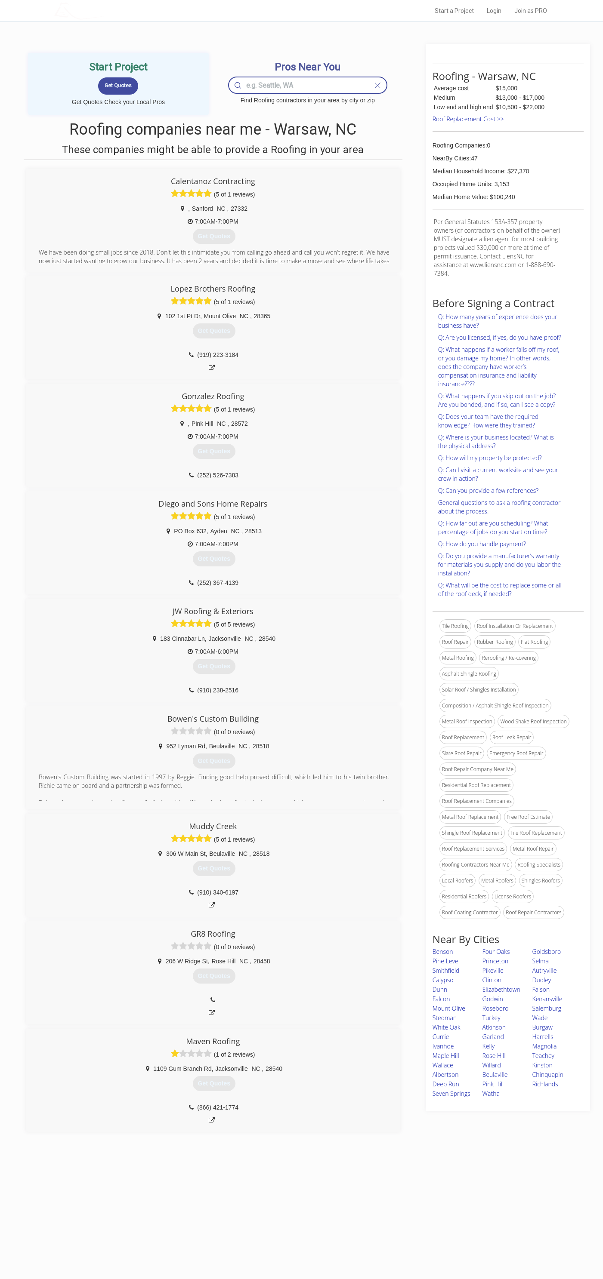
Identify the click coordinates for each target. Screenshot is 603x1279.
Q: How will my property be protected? (490, 458)
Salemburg (547, 1008)
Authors (410, 1226)
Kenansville (547, 999)
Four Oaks (496, 951)
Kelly (488, 1046)
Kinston (542, 1065)
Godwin (492, 999)
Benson (443, 951)
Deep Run (446, 1084)
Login (494, 10)
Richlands (545, 1084)
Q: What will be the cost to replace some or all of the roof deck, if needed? (500, 589)
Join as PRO (530, 10)
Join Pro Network (277, 1206)
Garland (493, 1037)
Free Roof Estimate (160, 1236)
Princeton (495, 961)
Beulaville (495, 1074)
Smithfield (446, 970)
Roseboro (495, 1008)
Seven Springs (451, 1093)
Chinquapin (547, 1074)
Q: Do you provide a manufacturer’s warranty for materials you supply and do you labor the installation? (499, 564)
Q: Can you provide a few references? (488, 490)
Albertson (446, 1074)
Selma (540, 961)
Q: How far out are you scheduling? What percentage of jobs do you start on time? (493, 527)
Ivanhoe (443, 1046)
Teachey (543, 1055)
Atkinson (494, 1027)
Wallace (443, 1065)
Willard (491, 1065)
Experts (266, 1216)
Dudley (541, 980)
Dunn (440, 989)
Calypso (443, 980)
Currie (441, 1037)
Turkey (491, 1018)
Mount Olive (449, 1008)
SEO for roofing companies (432, 1245)
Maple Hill (446, 1055)
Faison (541, 989)
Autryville (544, 970)
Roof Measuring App (281, 1226)
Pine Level (446, 961)
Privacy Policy (417, 1216)
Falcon (441, 999)
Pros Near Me (154, 1216)
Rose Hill (494, 1055)
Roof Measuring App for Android (295, 1245)
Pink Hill (493, 1084)
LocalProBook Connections (433, 1236)
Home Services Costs (163, 1206)
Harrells (543, 1037)
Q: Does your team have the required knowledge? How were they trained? (488, 420)
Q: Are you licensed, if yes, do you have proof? (499, 337)
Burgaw (542, 1027)
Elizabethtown (501, 989)
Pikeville (493, 970)
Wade (540, 1018)
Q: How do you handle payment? (482, 544)
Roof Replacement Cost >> (468, 119)
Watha (491, 1093)
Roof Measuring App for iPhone (294, 1236)
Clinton (491, 980)
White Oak (447, 1027)
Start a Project (454, 10)
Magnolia (544, 1046)
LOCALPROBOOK (104, 10)
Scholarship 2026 (421, 1206)
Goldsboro (546, 951)
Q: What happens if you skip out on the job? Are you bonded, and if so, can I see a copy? (497, 400)
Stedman (445, 1018)
